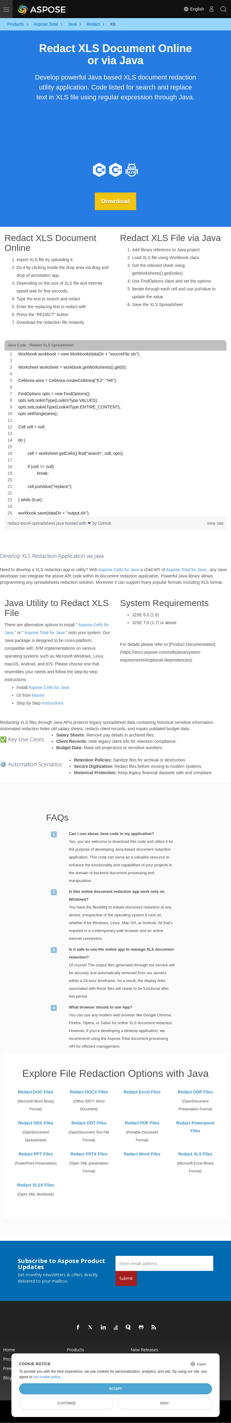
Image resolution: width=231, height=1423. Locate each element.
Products (75, 1350)
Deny (164, 1403)
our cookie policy (46, 1377)
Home (9, 1350)
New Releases (144, 1350)
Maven (38, 695)
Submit (126, 1278)
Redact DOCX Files (89, 1092)
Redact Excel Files (142, 1092)
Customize (66, 1403)
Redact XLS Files (195, 1154)
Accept (115, 1388)
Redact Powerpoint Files (195, 1127)
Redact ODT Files (89, 1123)
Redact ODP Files (195, 1092)
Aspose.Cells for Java (119, 569)
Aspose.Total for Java (186, 569)
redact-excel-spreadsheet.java (36, 523)
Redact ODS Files (35, 1123)
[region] (115, 433)
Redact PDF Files (142, 1123)
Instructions (52, 702)
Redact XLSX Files (35, 1185)
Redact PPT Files (36, 1154)
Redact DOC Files (35, 1092)
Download (115, 201)
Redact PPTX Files (88, 1154)
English (193, 9)
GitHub (104, 523)
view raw (215, 523)
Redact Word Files (142, 1154)
